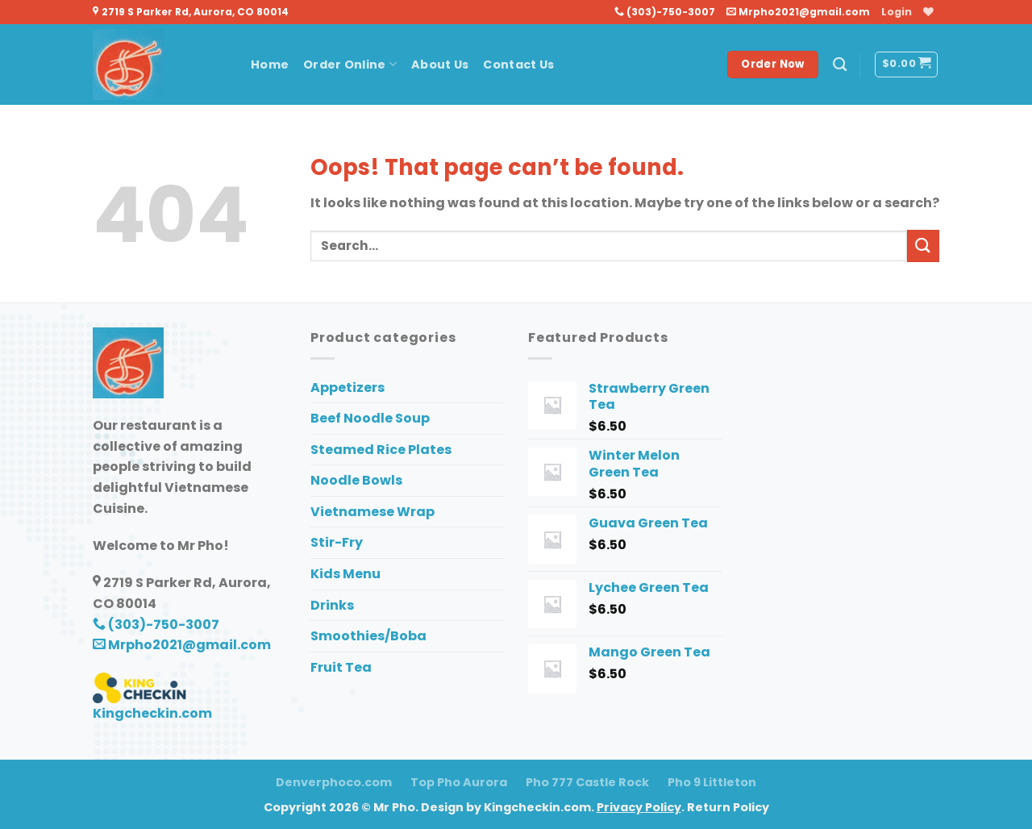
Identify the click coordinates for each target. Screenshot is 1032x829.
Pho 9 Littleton (712, 782)
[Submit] (923, 245)
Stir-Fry (336, 542)
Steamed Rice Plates (381, 449)
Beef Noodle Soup (370, 418)
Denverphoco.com (334, 782)
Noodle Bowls (356, 480)
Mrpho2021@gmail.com (798, 12)
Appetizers (347, 387)
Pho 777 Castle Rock (587, 782)
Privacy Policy (639, 807)
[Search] (840, 64)
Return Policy (728, 807)
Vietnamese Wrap (372, 511)
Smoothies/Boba (368, 636)
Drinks (332, 605)
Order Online (350, 64)
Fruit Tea (341, 667)
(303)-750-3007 (664, 12)
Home (270, 64)
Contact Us (518, 64)
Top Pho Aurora (458, 782)
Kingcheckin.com (152, 713)
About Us (439, 64)
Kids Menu (345, 573)
